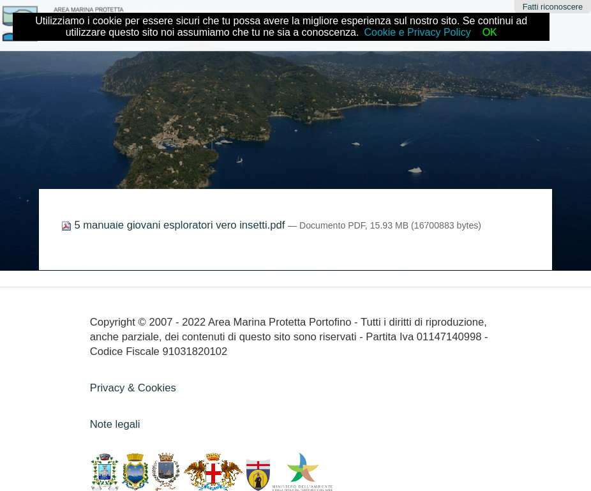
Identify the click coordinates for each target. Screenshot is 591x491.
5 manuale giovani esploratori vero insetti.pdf (174, 225)
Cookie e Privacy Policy (417, 32)
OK (490, 32)
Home (145, 217)
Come (181, 217)
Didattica (223, 217)
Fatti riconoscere (553, 6)
